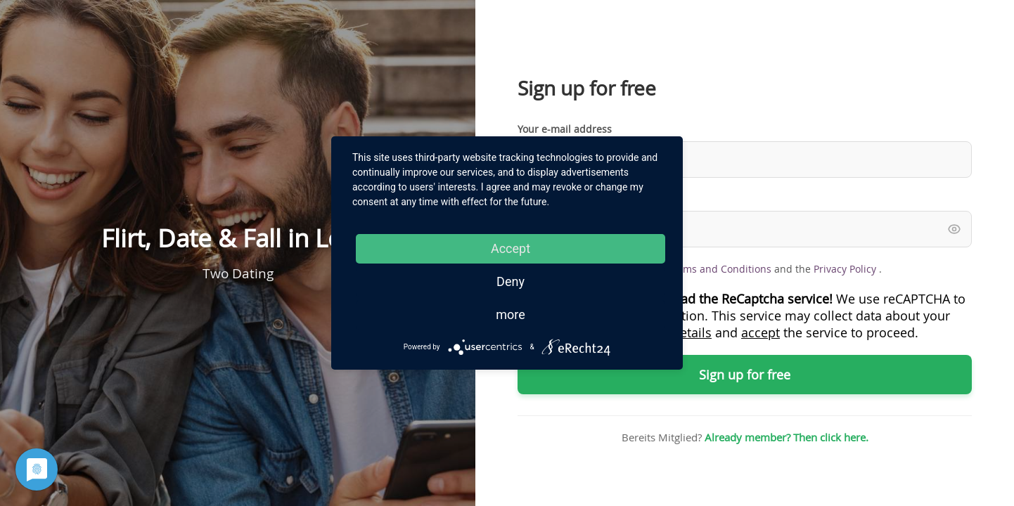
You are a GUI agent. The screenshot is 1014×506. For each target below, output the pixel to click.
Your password (552, 198)
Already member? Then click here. (786, 437)
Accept (510, 248)
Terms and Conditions (719, 268)
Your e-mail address (565, 129)
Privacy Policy (846, 268)
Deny (510, 281)
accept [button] (760, 332)
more (510, 314)
